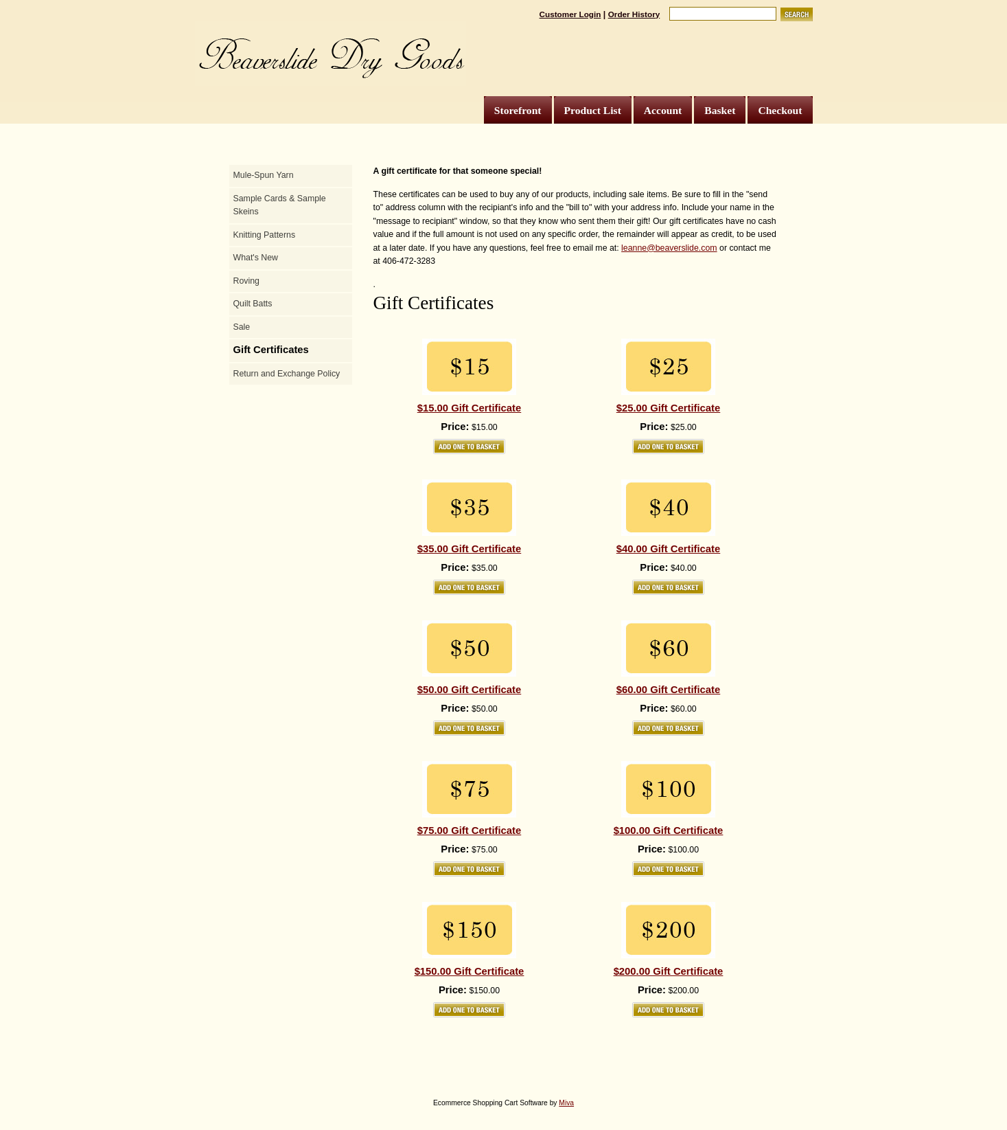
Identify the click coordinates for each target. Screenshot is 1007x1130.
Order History (634, 14)
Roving (246, 281)
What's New (255, 257)
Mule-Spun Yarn (263, 175)
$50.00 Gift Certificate (469, 689)
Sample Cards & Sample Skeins (279, 205)
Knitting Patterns (264, 235)
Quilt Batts (253, 303)
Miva (566, 1103)
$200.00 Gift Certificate (669, 971)
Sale (242, 327)
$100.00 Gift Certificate (669, 830)
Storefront (518, 110)
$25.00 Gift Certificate (668, 408)
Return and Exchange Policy (286, 373)
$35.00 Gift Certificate (469, 548)
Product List (592, 110)
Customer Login (570, 14)
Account (663, 110)
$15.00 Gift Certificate (469, 408)
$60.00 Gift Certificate (668, 689)
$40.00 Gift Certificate (668, 548)
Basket (719, 110)
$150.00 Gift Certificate (469, 971)
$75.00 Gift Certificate (469, 830)
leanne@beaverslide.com (669, 248)
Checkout (780, 110)
